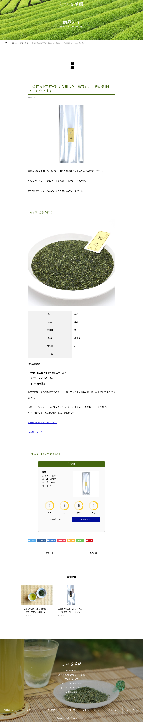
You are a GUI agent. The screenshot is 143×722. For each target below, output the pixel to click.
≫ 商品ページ (86, 519)
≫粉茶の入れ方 (35, 432)
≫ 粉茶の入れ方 (57, 519)
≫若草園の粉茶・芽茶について (42, 423)
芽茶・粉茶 (32, 97)
